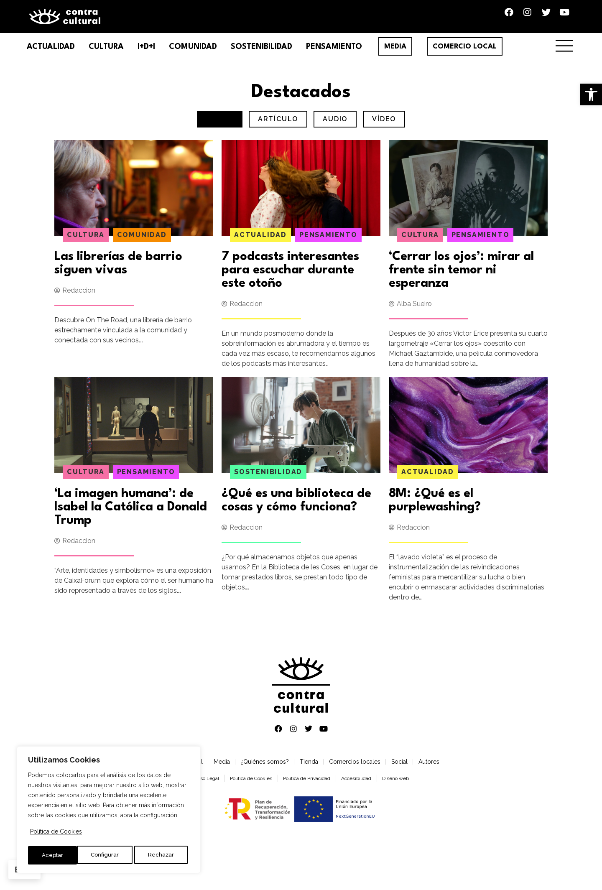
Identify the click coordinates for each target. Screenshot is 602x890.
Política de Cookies (56, 834)
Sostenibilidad (261, 51)
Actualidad (51, 51)
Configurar (55, 855)
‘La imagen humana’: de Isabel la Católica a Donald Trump (130, 511)
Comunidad (193, 51)
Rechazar (112, 855)
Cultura (106, 51)
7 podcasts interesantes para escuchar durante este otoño (290, 274)
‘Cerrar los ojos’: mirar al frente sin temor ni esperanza (461, 274)
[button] (591, 94)
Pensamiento (334, 51)
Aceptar (165, 855)
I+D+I (146, 51)
